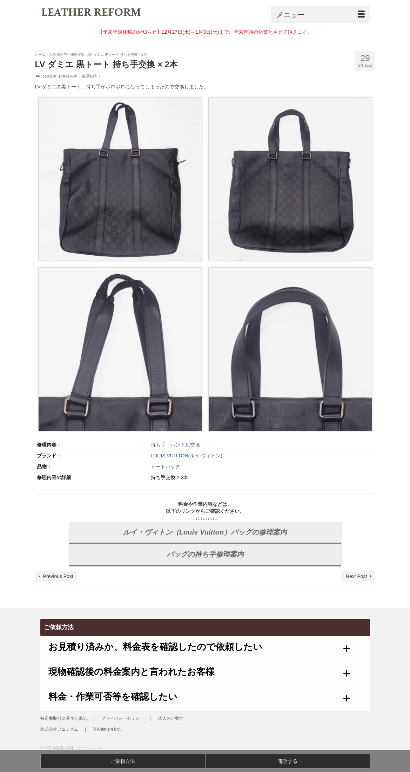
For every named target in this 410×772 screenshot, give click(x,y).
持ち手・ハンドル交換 (175, 445)
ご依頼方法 (122, 761)
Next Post (356, 576)
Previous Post (58, 576)
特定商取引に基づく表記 (63, 718)
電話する (287, 761)
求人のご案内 (170, 718)
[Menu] (320, 14)
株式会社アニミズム (59, 729)
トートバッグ (165, 466)
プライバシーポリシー (122, 718)
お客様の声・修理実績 (77, 76)
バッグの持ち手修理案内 (205, 554)
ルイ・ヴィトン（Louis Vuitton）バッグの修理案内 (205, 532)
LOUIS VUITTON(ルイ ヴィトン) (186, 455)
